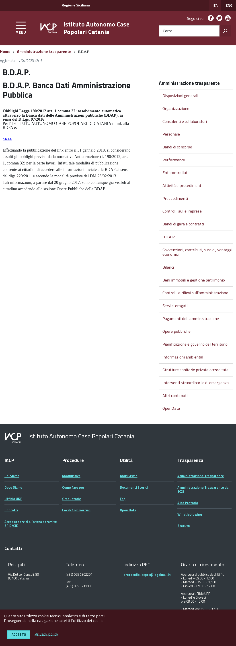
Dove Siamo (13, 487)
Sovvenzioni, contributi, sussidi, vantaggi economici (197, 252)
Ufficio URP (13, 498)
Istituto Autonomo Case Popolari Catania (96, 27)
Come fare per (73, 487)
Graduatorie (71, 498)
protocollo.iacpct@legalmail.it (147, 574)
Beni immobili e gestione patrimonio (193, 280)
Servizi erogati (175, 306)
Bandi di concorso (177, 147)
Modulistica (71, 475)
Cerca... (168, 31)
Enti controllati (175, 173)
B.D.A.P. (7, 139)
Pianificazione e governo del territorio (195, 344)
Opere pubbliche (176, 331)
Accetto (19, 634)
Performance (173, 160)
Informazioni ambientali (183, 357)
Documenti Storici (134, 487)
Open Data (128, 510)
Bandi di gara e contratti (183, 224)
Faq (122, 498)
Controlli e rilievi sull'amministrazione (195, 293)
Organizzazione (175, 108)
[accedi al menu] (21, 27)
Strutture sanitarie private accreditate (195, 370)
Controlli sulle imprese (182, 211)
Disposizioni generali (180, 96)
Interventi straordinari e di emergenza (195, 383)
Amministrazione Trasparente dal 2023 (203, 489)
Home (5, 52)
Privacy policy (46, 634)
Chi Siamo (11, 475)
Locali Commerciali (76, 510)
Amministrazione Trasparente (200, 475)
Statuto (183, 525)
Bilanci (168, 267)
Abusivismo (128, 475)
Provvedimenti (175, 198)
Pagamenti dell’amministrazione (190, 319)
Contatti (11, 510)
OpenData (171, 408)
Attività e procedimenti (182, 185)
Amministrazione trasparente (44, 52)
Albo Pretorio (187, 502)
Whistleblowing (189, 514)
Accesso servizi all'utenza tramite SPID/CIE (30, 523)
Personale (171, 134)
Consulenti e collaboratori (184, 121)
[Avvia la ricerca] (225, 30)
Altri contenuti (175, 396)
